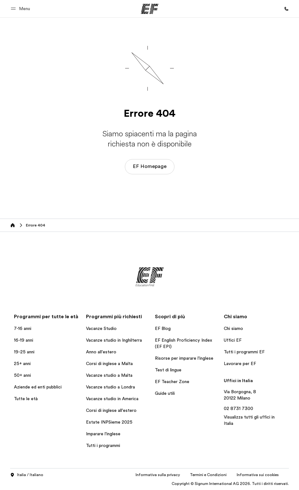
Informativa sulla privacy (158, 475)
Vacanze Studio (101, 328)
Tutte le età (26, 398)
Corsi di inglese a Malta (109, 363)
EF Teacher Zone (172, 381)
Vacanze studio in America (112, 398)
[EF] (149, 9)
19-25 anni (24, 351)
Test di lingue (168, 369)
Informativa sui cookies (258, 475)
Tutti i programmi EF (244, 351)
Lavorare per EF (240, 363)
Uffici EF (232, 340)
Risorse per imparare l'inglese (184, 358)
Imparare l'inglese (103, 433)
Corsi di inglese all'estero (111, 410)
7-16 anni (22, 328)
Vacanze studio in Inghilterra (114, 340)
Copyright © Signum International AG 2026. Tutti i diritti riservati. (230, 483)
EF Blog (163, 328)
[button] (21, 8)
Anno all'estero (101, 351)
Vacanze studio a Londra (110, 386)
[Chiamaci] (286, 8)
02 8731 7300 (238, 408)
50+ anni (22, 375)
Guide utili (165, 393)
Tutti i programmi (103, 445)
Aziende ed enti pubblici (38, 386)
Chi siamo (233, 328)
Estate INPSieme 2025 (109, 422)
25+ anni (22, 363)
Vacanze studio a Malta (109, 375)
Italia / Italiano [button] (26, 475)
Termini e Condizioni (208, 475)
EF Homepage (150, 166)
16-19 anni (23, 340)
